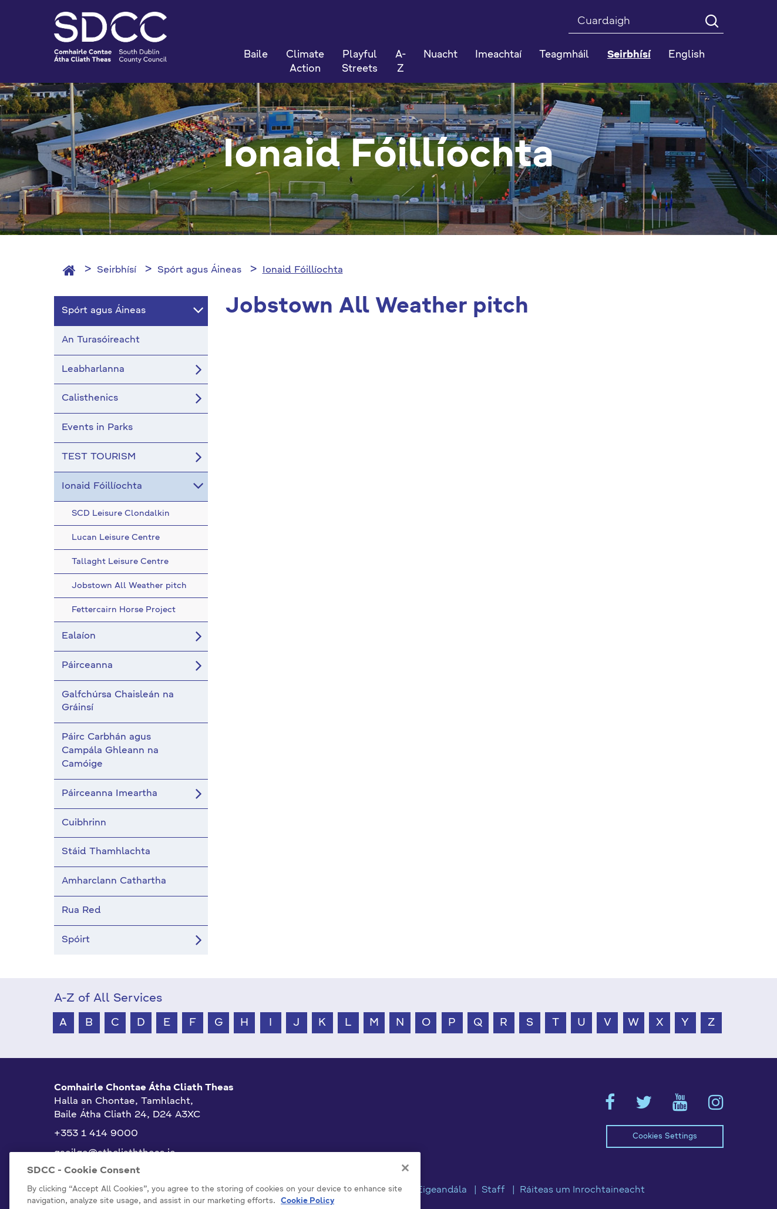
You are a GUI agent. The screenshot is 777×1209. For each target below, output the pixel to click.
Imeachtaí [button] (498, 55)
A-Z (400, 62)
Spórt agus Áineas (199, 270)
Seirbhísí (116, 270)
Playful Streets (360, 62)
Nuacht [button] (440, 55)
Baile (256, 55)
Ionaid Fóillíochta (303, 270)
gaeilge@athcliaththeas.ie (115, 1153)
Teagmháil (564, 55)
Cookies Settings (665, 1136)
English (686, 55)
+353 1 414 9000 (96, 1134)
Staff (493, 1190)
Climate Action (305, 62)
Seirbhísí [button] (629, 55)
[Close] (405, 1201)
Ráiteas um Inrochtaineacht (582, 1190)
